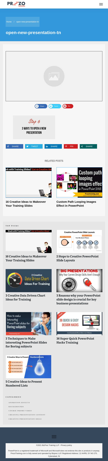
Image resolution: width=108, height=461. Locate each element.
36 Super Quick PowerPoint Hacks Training (80, 331)
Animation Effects (19, 402)
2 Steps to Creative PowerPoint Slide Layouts (80, 247)
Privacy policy (66, 445)
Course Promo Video (20, 411)
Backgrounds (16, 406)
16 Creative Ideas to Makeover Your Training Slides (29, 247)
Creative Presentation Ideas (25, 419)
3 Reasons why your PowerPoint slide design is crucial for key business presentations (80, 288)
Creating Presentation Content (27, 415)
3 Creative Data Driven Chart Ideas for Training (29, 288)
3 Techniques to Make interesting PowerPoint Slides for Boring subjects (29, 331)
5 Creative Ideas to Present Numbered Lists (29, 372)
